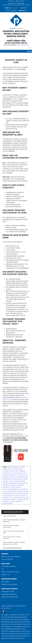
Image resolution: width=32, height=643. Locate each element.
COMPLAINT (23, 8)
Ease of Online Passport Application (11, 526)
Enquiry (15, 8)
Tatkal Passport (7, 559)
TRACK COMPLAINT (11, 10)
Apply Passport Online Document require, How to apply (14, 543)
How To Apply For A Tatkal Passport (12, 537)
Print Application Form (9, 597)
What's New (5, 581)
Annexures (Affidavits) (9, 594)
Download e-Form (7, 591)
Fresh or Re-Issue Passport (10, 556)
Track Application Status (10, 572)
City (2, 569)
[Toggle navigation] (29, 47)
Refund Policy (20, 606)
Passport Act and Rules (9, 584)
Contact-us (5, 574)
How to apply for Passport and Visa (13, 532)
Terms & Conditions (8, 606)
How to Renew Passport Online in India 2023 (14, 520)
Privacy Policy (6, 608)
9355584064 (20, 3)
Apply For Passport (9, 516)
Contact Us (23, 10)
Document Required (8, 566)
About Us (8, 8)
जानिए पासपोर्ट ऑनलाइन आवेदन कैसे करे (12, 548)
